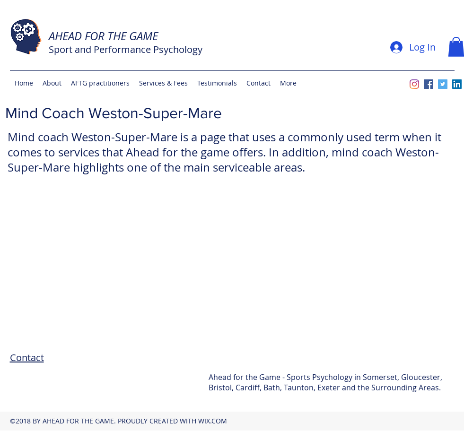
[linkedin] (457, 84)
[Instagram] (414, 84)
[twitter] (442, 84)
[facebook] (428, 84)
